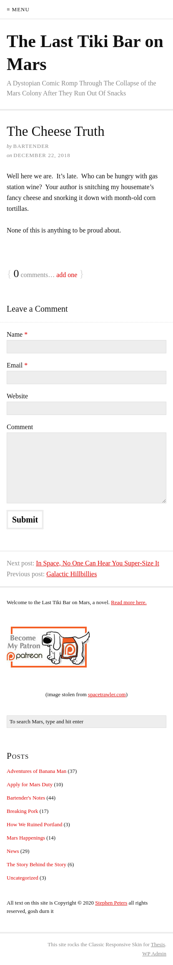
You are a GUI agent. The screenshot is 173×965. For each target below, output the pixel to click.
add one (66, 274)
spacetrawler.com (107, 694)
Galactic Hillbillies (71, 574)
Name (17, 334)
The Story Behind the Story (36, 864)
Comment (20, 426)
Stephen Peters (111, 903)
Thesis (158, 944)
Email (17, 365)
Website (17, 396)
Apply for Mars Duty (30, 784)
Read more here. (129, 602)
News (13, 851)
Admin (154, 953)
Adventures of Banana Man (36, 771)
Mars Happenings (26, 838)
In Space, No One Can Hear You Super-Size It (97, 563)
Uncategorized (22, 878)
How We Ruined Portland (34, 824)
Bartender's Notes (26, 798)
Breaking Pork (22, 811)
